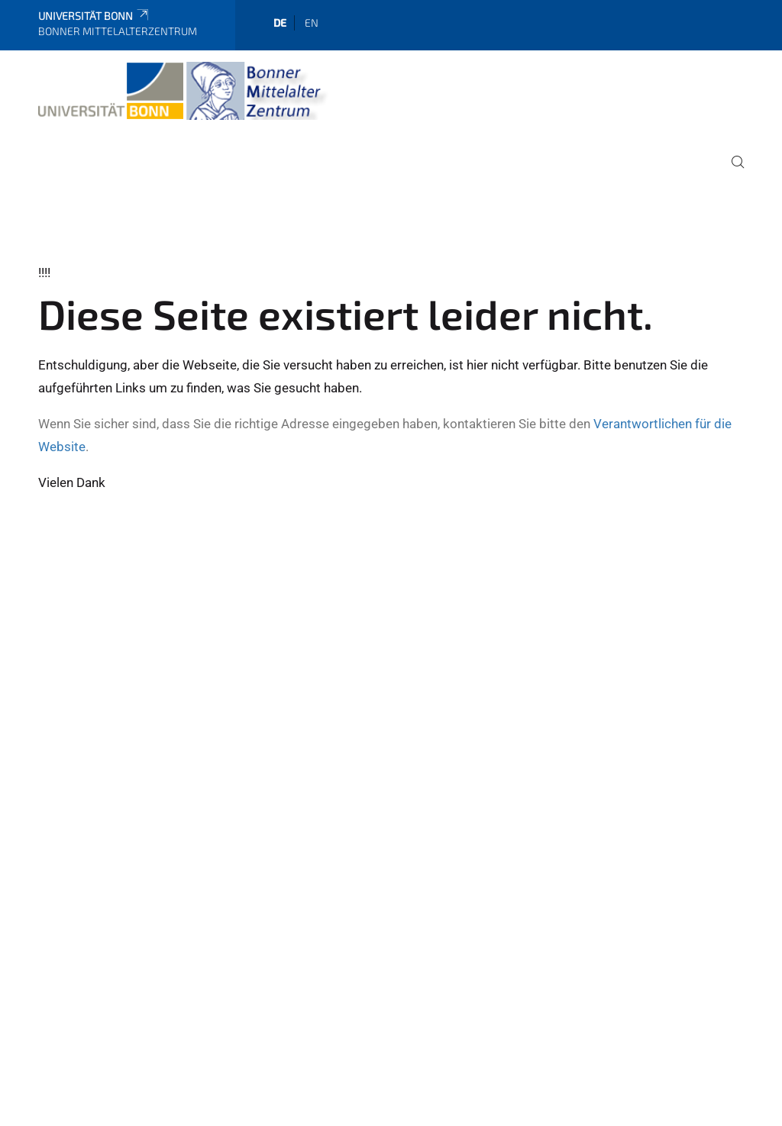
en (311, 22)
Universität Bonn (94, 15)
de (279, 22)
